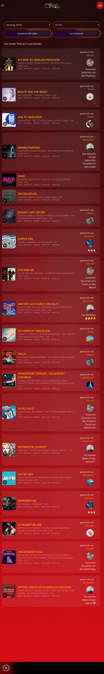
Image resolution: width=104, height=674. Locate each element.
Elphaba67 (88, 475)
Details (36, 68)
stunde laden (27, 33)
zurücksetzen (76, 33)
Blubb (91, 331)
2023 (20, 98)
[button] (2, 5)
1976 (20, 417)
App (100, 5)
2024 (20, 123)
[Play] (6, 668)
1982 (20, 278)
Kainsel (90, 55)
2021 (20, 221)
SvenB (90, 116)
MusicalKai (88, 139)
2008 (20, 68)
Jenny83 (90, 525)
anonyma (89, 236)
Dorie (91, 89)
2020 (20, 595)
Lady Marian (87, 377)
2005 (20, 312)
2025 (20, 184)
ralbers (90, 213)
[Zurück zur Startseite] (52, 5)
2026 (20, 244)
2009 (20, 533)
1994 (20, 453)
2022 (20, 388)
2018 (20, 156)
